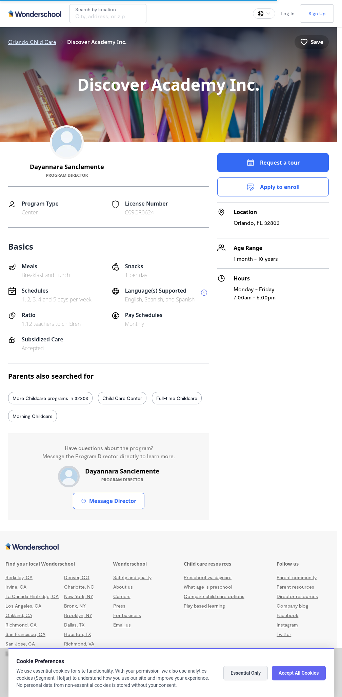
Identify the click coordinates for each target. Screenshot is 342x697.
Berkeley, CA (19, 577)
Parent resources (295, 587)
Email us (122, 625)
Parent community (297, 577)
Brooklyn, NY (78, 615)
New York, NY (78, 596)
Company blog (292, 606)
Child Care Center (122, 398)
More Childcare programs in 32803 (50, 398)
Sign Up (316, 13)
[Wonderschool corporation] (168, 547)
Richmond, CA (21, 625)
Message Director (108, 501)
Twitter (284, 634)
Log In (288, 13)
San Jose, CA (20, 644)
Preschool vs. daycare (208, 577)
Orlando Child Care (32, 42)
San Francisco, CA (25, 634)
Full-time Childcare (176, 398)
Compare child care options (214, 596)
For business (127, 615)
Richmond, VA (79, 644)
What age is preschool (208, 587)
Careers (121, 596)
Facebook (287, 615)
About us (123, 587)
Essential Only (245, 673)
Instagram (287, 625)
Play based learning (204, 606)
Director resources (297, 596)
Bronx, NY (75, 606)
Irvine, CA (15, 587)
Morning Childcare (33, 416)
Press (119, 606)
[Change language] (264, 13)
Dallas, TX (74, 625)
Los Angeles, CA (23, 606)
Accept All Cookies (299, 673)
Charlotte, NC (79, 587)
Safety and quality (132, 577)
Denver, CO (76, 577)
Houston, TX (77, 634)
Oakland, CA (18, 615)
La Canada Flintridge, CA (32, 596)
